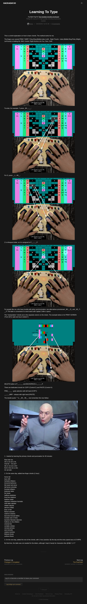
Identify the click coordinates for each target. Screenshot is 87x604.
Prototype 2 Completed (11, 562)
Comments (56, 24)
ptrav (30, 24)
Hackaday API (68, 594)
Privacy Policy (58, 594)
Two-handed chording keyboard (49, 17)
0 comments (19, 564)
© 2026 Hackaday (43, 599)
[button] (82, 3)
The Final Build (78, 562)
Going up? (43, 590)
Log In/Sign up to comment (13, 584)
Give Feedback (39, 594)
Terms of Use (49, 594)
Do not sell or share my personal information (43, 596)
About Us (17, 594)
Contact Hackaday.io (27, 594)
